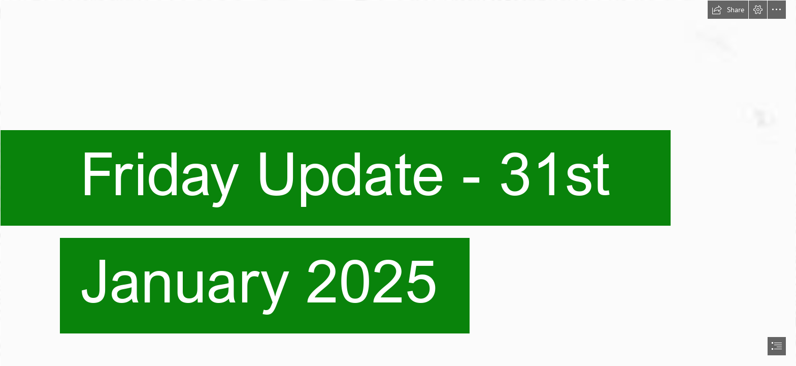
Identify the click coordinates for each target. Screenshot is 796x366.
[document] (398, 183)
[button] (728, 10)
